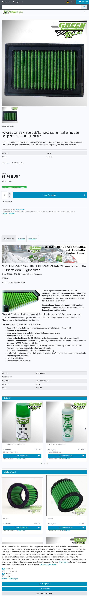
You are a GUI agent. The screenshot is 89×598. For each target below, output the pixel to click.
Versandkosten (19, 209)
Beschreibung (9, 239)
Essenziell (9, 569)
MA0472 (5, 518)
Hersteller (21, 239)
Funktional (9, 576)
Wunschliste (7, 202)
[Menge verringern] (9, 196)
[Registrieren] (17, 2)
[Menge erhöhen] (9, 193)
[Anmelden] (5, 2)
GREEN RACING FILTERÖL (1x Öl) (13, 444)
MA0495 (50, 518)
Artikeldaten (32, 239)
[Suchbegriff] (41, 7)
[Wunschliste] (73, 2)
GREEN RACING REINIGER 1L (57, 444)
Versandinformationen (8, 213)
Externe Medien (11, 571)
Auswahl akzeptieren (44, 593)
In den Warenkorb (64, 195)
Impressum (63, 562)
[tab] (9, 238)
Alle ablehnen (44, 588)
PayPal (8, 574)
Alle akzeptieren (44, 584)
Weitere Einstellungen (10, 579)
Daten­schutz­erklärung (48, 564)
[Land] (67, 2)
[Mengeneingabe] (5, 195)
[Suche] (84, 7)
